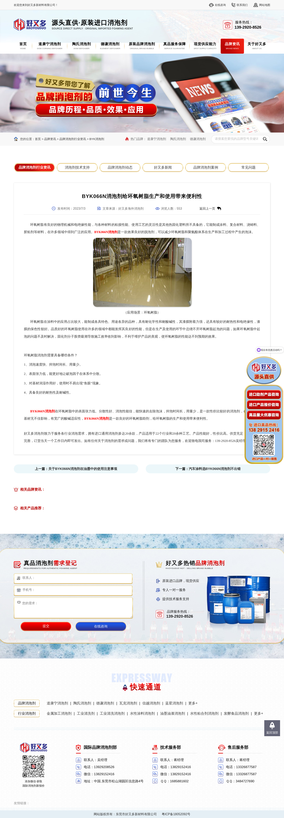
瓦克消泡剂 (128, 703)
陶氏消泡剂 (178, 139)
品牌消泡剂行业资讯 (72, 139)
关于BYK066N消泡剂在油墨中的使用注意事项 (82, 469)
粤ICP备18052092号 (176, 814)
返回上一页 (207, 208)
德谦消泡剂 (198, 139)
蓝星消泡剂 (174, 703)
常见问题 (248, 167)
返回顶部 (272, 732)
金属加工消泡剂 (59, 713)
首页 (38, 139)
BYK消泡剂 (96, 139)
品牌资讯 (50, 139)
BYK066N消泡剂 (106, 232)
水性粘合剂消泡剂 (204, 713)
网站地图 (264, 5)
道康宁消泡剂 (156, 139)
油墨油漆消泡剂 (172, 713)
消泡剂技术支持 (77, 167)
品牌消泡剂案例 (205, 167)
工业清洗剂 (86, 713)
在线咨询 (220, 5)
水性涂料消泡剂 (142, 713)
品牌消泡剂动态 (120, 167)
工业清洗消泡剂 (112, 713)
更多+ (193, 703)
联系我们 (242, 5)
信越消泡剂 (151, 703)
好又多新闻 (163, 167)
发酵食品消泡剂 (236, 713)
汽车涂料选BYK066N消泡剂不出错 (215, 469)
